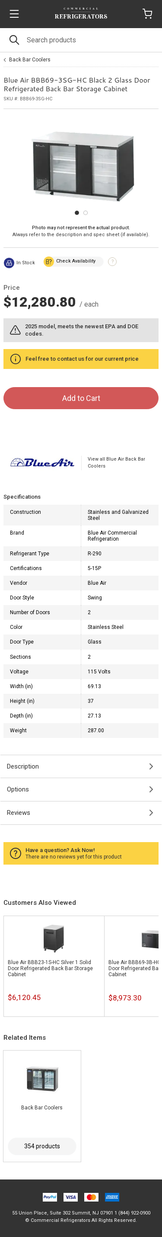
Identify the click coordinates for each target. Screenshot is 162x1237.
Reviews (18, 813)
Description (23, 766)
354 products (42, 1146)
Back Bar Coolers (30, 60)
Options (18, 789)
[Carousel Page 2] (85, 213)
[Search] (81, 40)
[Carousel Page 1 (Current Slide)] (77, 213)
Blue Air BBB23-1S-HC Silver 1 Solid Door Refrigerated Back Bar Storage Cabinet (50, 968)
